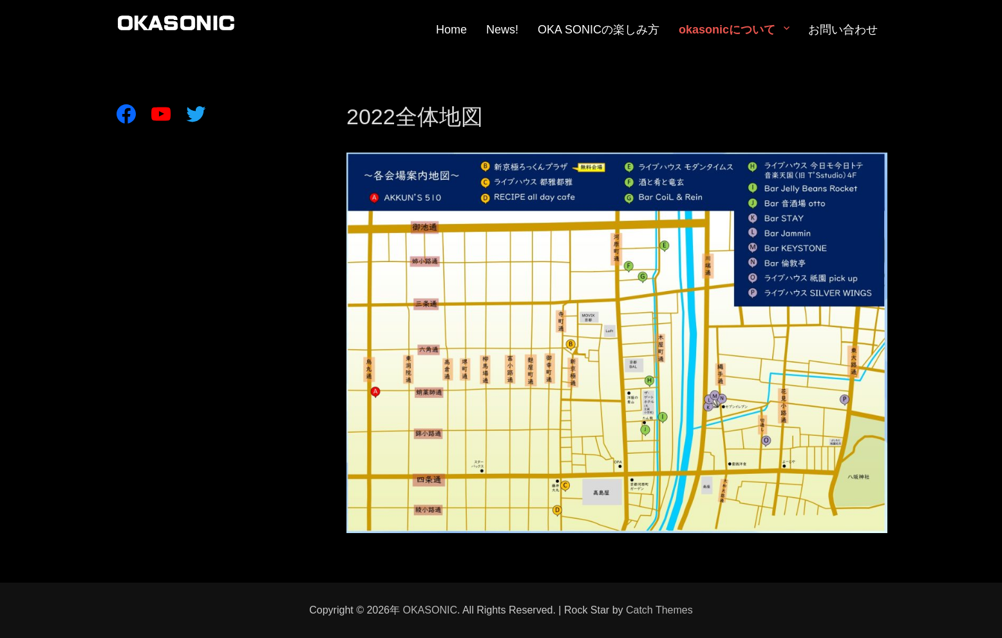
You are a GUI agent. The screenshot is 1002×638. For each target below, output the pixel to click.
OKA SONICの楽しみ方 (598, 29)
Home (451, 29)
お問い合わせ (843, 29)
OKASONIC (429, 610)
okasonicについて (727, 29)
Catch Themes (659, 610)
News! (502, 29)
